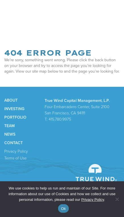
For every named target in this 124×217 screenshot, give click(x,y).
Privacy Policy (16, 151)
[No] (117, 199)
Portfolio (15, 118)
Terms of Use (15, 158)
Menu (113, 11)
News (9, 135)
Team (9, 126)
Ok (63, 209)
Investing (14, 109)
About (11, 101)
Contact (13, 143)
